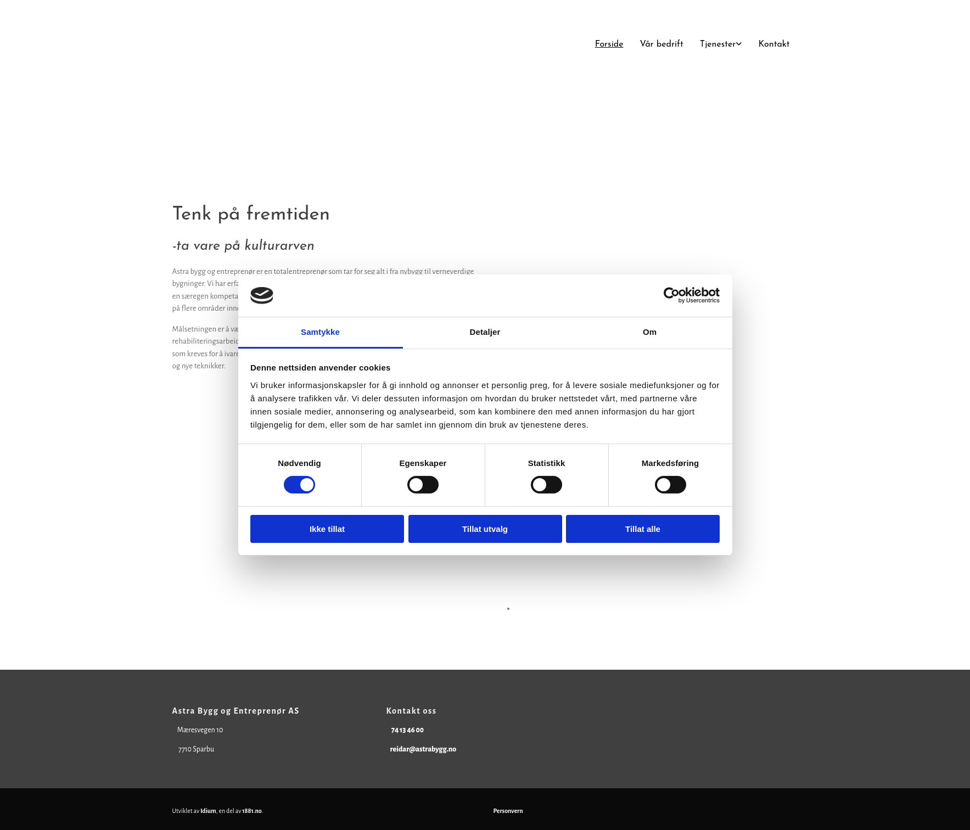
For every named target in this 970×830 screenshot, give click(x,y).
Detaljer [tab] (485, 332)
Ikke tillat (327, 529)
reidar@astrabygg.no (423, 749)
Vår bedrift (661, 44)
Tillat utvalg (485, 529)
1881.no (252, 810)
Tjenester (718, 44)
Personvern (508, 810)
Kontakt (773, 44)
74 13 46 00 (407, 730)
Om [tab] (650, 332)
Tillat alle (642, 529)
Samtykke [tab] (320, 332)
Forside (609, 44)
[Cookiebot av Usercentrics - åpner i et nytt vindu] (672, 295)
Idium (208, 810)
